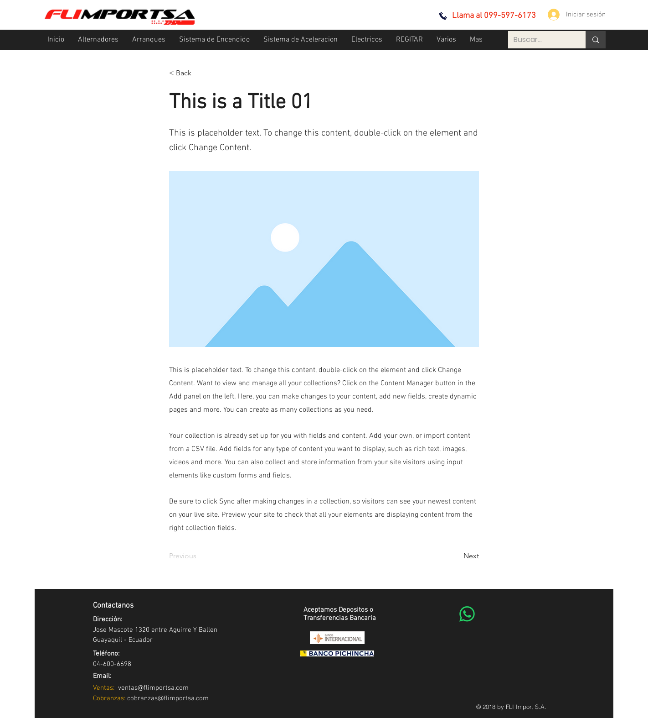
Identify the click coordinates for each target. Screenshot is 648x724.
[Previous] (199, 556)
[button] (98, 40)
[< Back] (199, 73)
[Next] (456, 556)
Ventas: (103, 688)
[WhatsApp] (467, 614)
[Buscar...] (540, 39)
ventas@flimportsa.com (151, 688)
